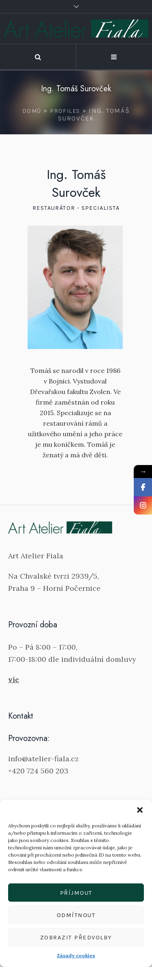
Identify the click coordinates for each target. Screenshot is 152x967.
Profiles (65, 111)
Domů (31, 111)
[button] (140, 810)
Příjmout (76, 892)
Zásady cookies (76, 955)
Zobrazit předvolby (76, 937)
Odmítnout (76, 915)
